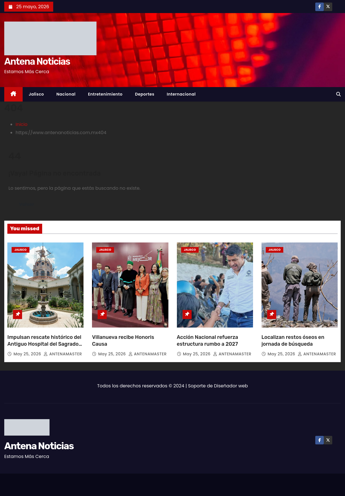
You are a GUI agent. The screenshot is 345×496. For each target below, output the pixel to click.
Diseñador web (231, 386)
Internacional (181, 94)
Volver (26, 204)
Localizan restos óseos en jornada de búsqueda (293, 340)
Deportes (144, 94)
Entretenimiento (105, 94)
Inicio (21, 124)
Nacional (66, 94)
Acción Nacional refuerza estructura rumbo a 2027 (207, 340)
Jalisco (36, 94)
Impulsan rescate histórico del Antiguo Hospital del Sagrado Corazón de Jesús (44, 344)
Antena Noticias (37, 61)
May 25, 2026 (28, 354)
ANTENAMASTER (63, 354)
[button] (338, 94)
